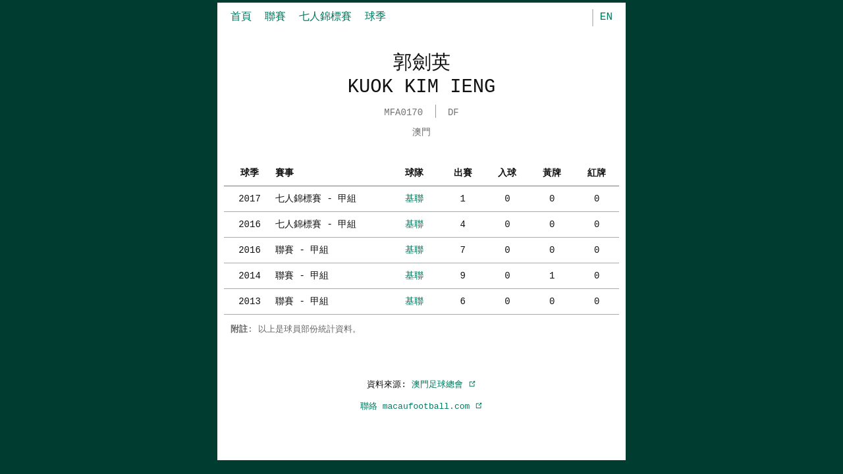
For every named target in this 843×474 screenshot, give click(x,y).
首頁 (241, 17)
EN (606, 17)
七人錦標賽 (325, 17)
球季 (375, 17)
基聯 (414, 197)
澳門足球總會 (444, 383)
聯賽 (275, 17)
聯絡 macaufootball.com (421, 405)
